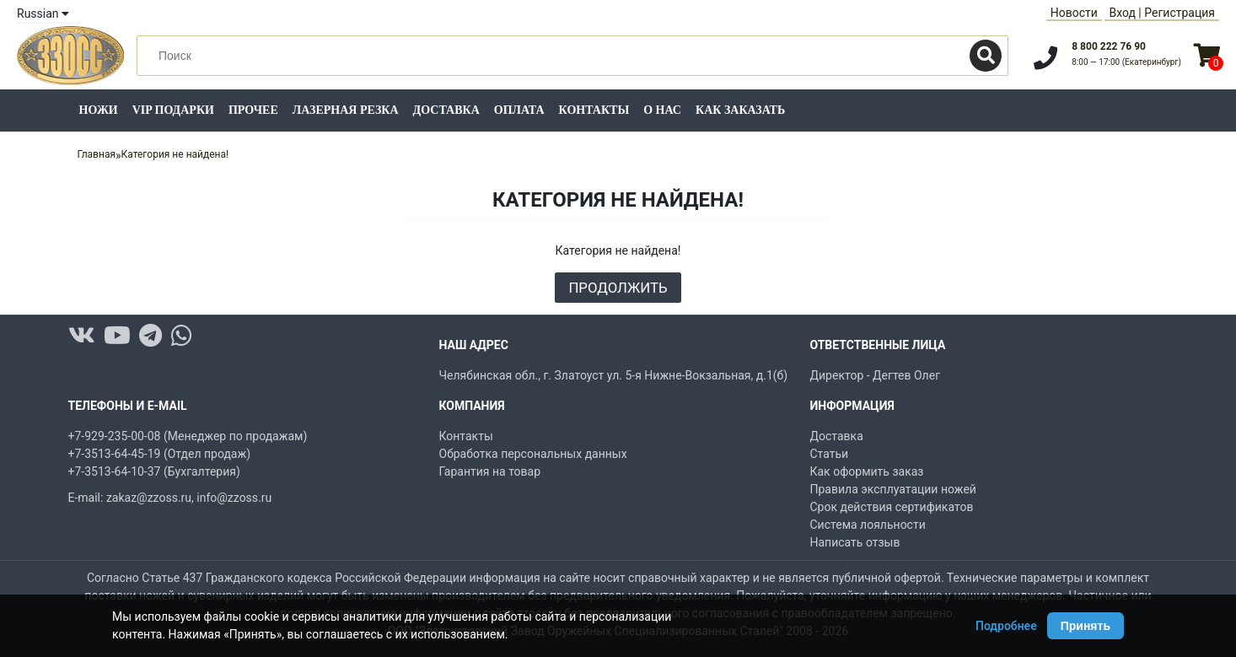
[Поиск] (986, 56)
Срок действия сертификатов (892, 507)
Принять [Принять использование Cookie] (1085, 626)
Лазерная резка (346, 110)
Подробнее (1006, 626)
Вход (1122, 12)
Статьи (829, 453)
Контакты (594, 110)
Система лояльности (868, 524)
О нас (662, 110)
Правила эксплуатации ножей (893, 489)
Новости (1074, 12)
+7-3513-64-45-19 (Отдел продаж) (159, 453)
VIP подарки (173, 110)
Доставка (446, 110)
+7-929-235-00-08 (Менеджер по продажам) (188, 436)
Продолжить (617, 287)
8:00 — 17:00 (1126, 62)
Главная (96, 154)
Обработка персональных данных (533, 453)
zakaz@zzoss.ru (148, 497)
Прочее (253, 110)
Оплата (519, 110)
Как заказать (740, 110)
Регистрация (1179, 12)
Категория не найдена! (175, 154)
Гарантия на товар (490, 471)
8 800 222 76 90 (1109, 46)
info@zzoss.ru (233, 497)
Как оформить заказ (867, 471)
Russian (43, 13)
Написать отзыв (855, 542)
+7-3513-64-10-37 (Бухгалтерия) (154, 471)
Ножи (98, 110)
